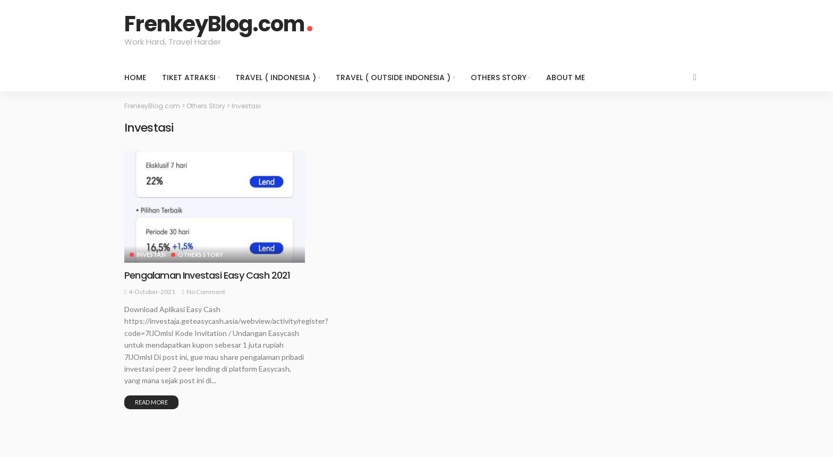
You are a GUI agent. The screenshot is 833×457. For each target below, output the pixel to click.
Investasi (151, 254)
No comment (205, 292)
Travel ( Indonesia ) (275, 77)
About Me (565, 77)
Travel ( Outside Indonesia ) (393, 77)
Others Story (498, 77)
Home (135, 77)
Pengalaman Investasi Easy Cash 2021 (207, 275)
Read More (151, 402)
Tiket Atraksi (189, 77)
